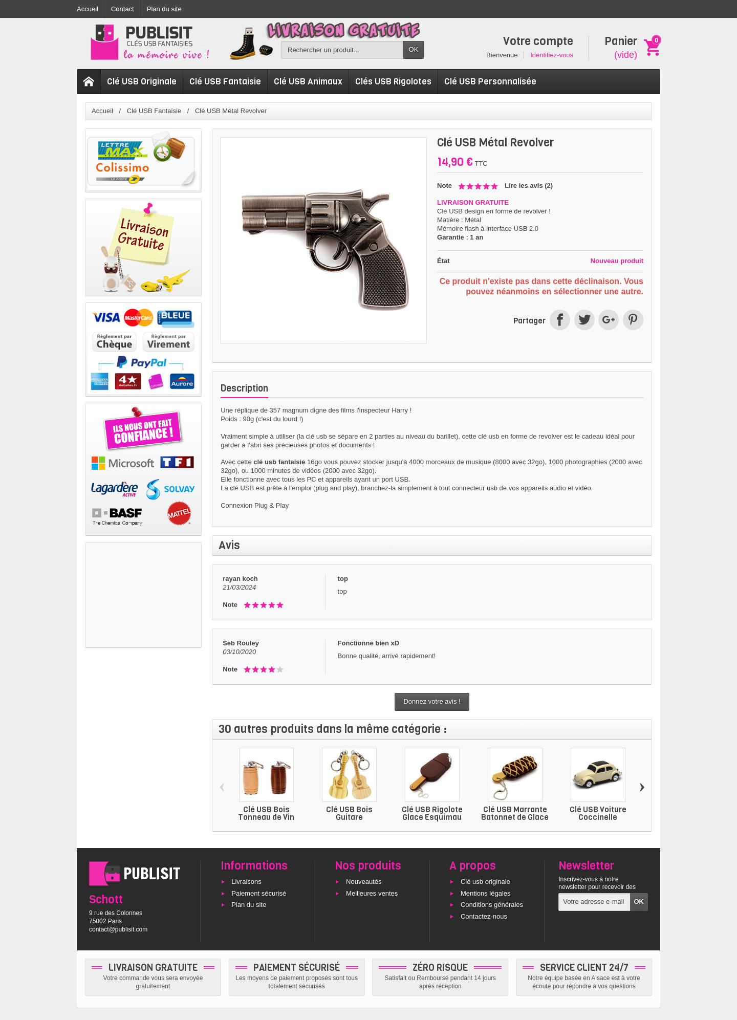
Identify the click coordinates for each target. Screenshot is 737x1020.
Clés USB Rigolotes (393, 82)
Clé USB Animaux (308, 82)
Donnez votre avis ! (431, 701)
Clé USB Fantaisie (225, 82)
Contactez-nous (484, 917)
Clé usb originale (485, 881)
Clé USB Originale (142, 82)
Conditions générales (492, 905)
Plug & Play (271, 505)
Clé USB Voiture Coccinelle (598, 813)
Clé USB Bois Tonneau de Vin (266, 813)
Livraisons (246, 881)
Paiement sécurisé (258, 893)
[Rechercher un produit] (342, 50)
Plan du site (248, 905)
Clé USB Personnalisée (490, 82)
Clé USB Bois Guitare (349, 813)
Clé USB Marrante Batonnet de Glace (515, 813)
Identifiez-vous (551, 55)
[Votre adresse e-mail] (594, 902)
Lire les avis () (529, 185)
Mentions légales (486, 893)
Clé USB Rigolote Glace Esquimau (432, 813)
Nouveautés (363, 881)
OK (414, 49)
